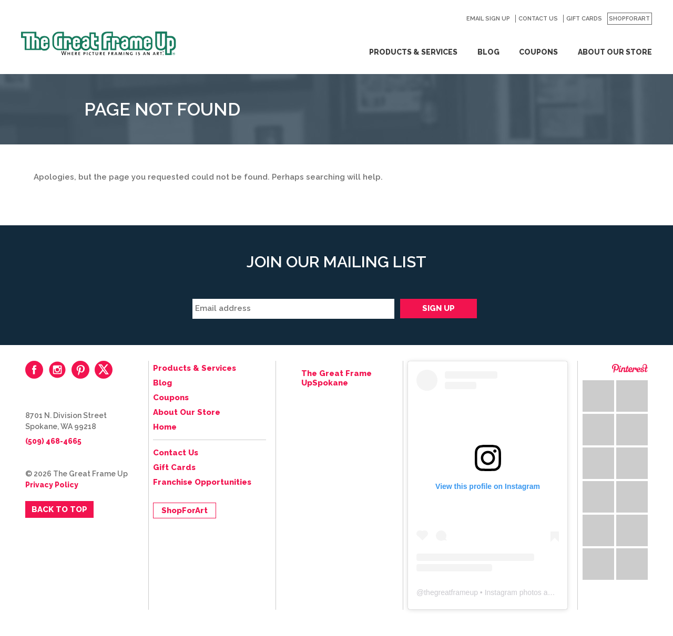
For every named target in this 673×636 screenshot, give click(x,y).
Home (165, 427)
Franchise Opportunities (202, 482)
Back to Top (59, 509)
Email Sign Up (488, 18)
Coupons (538, 52)
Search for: (452, 19)
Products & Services (413, 52)
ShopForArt (629, 18)
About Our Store (615, 52)
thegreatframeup (451, 592)
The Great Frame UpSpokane (336, 378)
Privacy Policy (51, 485)
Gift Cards (584, 18)
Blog (488, 52)
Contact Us (538, 18)
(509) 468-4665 (53, 441)
